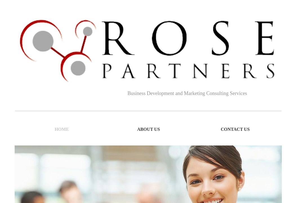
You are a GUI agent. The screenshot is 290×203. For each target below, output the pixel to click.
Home (62, 129)
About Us (148, 129)
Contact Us (235, 129)
